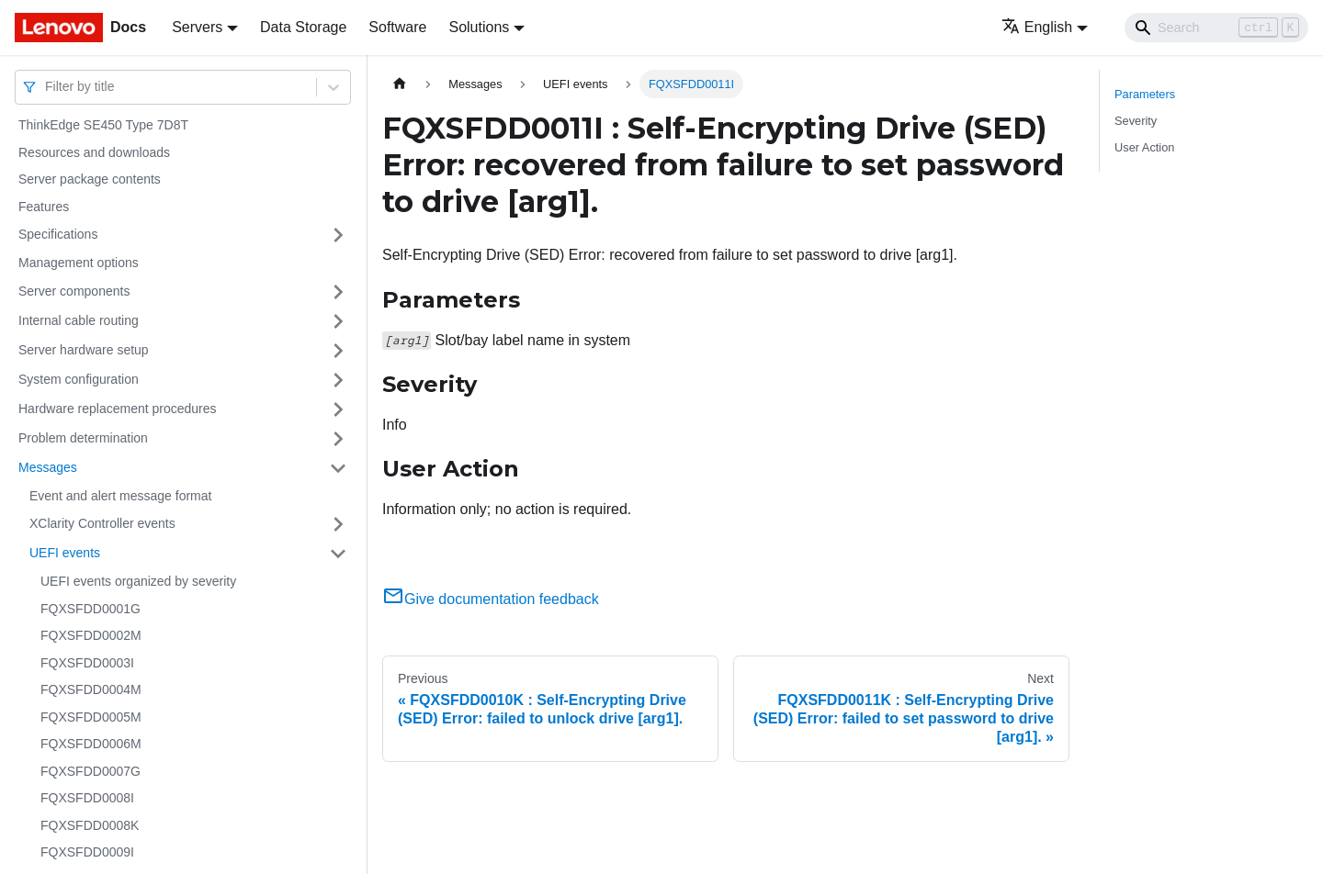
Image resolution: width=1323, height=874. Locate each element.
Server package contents (89, 179)
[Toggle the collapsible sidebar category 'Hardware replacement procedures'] (338, 409)
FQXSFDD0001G (90, 608)
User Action (1144, 147)
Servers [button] (197, 27)
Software (397, 27)
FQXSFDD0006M (90, 743)
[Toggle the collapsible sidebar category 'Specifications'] (338, 235)
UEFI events (64, 552)
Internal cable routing (78, 320)
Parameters (1144, 94)
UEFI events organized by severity (138, 581)
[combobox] (47, 86)
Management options (78, 262)
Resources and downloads (94, 152)
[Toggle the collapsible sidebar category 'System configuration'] (338, 380)
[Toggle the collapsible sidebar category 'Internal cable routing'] (338, 321)
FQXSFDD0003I (87, 663)
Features (43, 206)
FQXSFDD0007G (90, 771)
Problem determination (83, 438)
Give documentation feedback (490, 599)
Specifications (57, 234)
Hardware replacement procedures (117, 408)
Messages (47, 467)
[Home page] (399, 84)
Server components (74, 291)
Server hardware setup (83, 349)
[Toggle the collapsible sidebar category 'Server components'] (338, 292)
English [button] (1036, 27)
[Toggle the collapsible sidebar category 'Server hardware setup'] (338, 350)
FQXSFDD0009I (87, 852)
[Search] (1216, 27)
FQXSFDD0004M (90, 689)
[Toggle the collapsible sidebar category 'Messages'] (338, 468)
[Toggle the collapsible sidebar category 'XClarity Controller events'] (338, 524)
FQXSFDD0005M (90, 717)
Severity (1135, 121)
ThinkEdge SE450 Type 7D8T (103, 125)
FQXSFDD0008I (87, 797)
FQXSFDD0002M (90, 635)
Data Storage (303, 27)
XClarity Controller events (102, 523)
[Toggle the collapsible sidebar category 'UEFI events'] (338, 553)
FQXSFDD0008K (89, 825)
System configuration (78, 379)
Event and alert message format (120, 495)
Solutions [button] (478, 27)
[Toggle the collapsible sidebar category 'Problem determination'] (338, 439)
